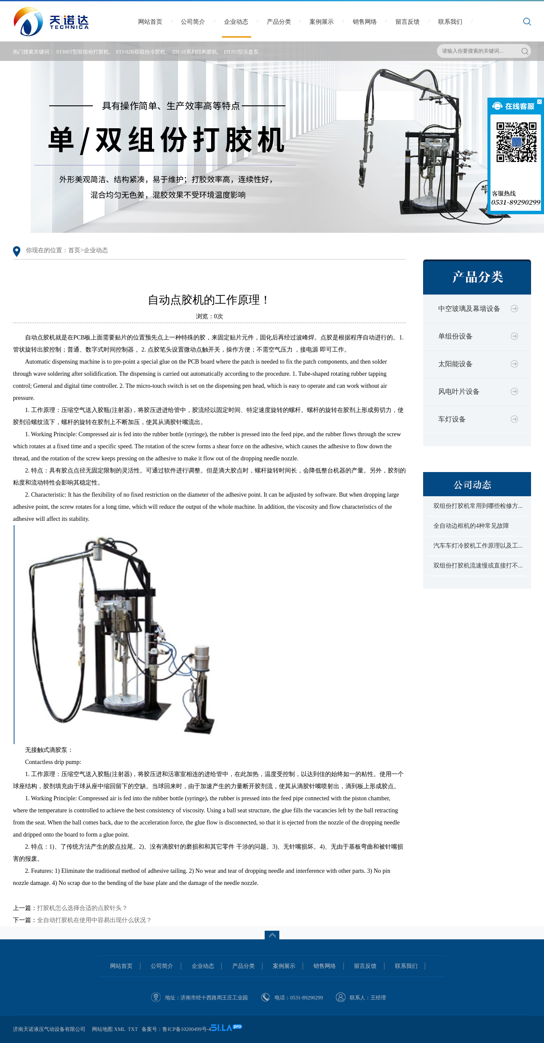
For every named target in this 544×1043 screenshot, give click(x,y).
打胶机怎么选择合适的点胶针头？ (82, 908)
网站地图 (102, 1029)
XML (119, 1029)
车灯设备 (452, 419)
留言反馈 (407, 22)
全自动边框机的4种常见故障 (471, 526)
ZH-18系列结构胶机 (194, 52)
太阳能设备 (455, 364)
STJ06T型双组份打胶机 (82, 52)
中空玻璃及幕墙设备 (469, 308)
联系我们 (450, 22)
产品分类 (279, 22)
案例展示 (322, 22)
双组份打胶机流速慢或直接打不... (478, 565)
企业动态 (236, 22)
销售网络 (365, 22)
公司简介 (193, 22)
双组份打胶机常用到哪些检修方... (478, 506)
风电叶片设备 (459, 391)
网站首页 (150, 22)
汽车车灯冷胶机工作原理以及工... (478, 545)
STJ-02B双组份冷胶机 (140, 52)
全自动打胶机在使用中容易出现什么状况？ (94, 920)
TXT (133, 1029)
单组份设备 (455, 336)
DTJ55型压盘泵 (241, 52)
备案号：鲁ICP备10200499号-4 (176, 1029)
